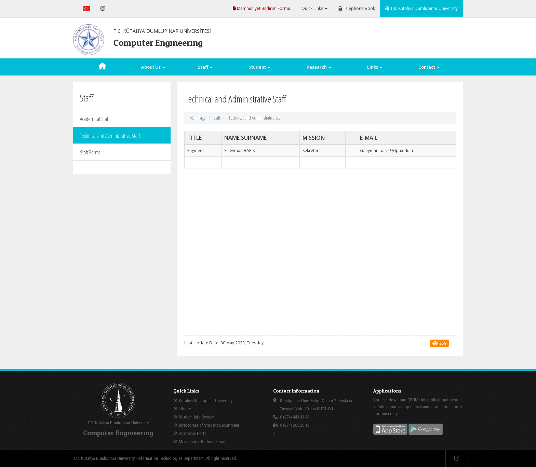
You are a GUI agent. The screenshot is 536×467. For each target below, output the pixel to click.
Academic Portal (190, 433)
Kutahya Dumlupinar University (202, 400)
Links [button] (375, 67)
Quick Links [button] (313, 8)
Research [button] (319, 67)
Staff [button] (205, 67)
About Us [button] (153, 67)
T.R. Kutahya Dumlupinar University (421, 8)
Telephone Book (356, 8)
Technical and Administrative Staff (110, 135)
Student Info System (193, 417)
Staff (216, 117)
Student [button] (259, 67)
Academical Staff (94, 119)
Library (182, 408)
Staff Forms (90, 152)
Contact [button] (429, 67)
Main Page (197, 117)
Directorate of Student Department (206, 425)
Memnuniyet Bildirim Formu (261, 8)
